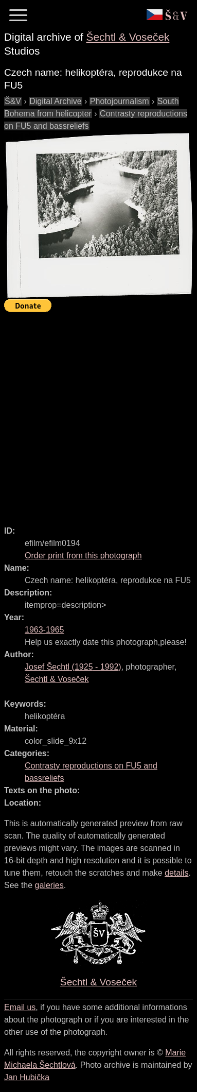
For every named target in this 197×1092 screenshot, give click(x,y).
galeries (49, 885)
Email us (19, 1007)
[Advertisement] (98, 414)
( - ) (73, 666)
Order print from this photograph (83, 555)
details (176, 872)
